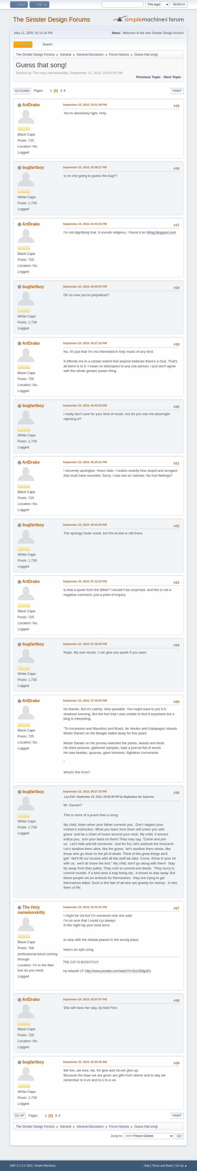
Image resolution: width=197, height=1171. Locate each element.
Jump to (116, 1136)
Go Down (22, 90)
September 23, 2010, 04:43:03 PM (85, 405)
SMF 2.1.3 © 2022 (21, 1165)
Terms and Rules (162, 1165)
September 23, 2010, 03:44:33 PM (85, 223)
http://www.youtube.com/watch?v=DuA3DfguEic (118, 971)
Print (177, 90)
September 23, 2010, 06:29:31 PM (85, 462)
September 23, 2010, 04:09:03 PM (85, 286)
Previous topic (148, 77)
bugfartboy (33, 167)
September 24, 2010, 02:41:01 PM (85, 907)
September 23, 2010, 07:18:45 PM (85, 644)
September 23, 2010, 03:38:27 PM (85, 167)
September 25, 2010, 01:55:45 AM (85, 1061)
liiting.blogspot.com (161, 232)
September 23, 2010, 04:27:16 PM (85, 343)
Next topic (172, 77)
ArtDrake (31, 105)
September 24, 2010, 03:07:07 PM (85, 999)
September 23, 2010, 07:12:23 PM (85, 581)
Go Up (19, 1115)
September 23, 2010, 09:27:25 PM (85, 791)
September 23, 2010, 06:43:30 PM (85, 524)
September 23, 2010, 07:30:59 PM (85, 700)
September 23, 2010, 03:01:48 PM (85, 104)
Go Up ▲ (181, 1165)
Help (147, 1165)
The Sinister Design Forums (51, 19)
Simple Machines (44, 1165)
